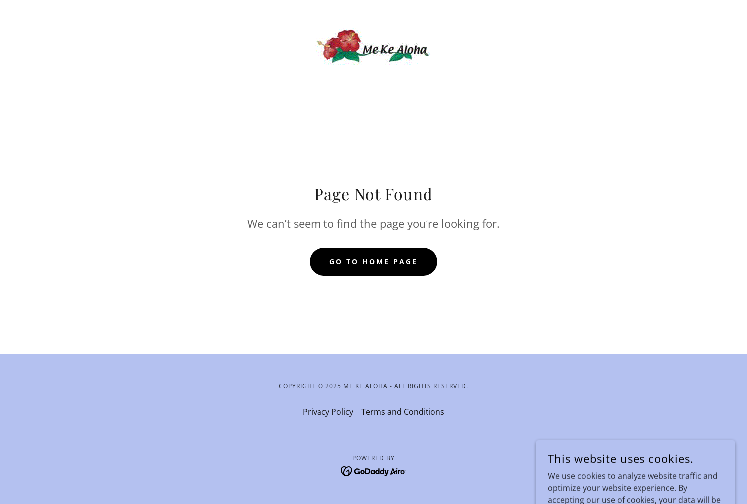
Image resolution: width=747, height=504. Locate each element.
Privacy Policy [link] (328, 411)
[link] (373, 45)
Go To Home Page (373, 261)
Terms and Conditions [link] (402, 411)
